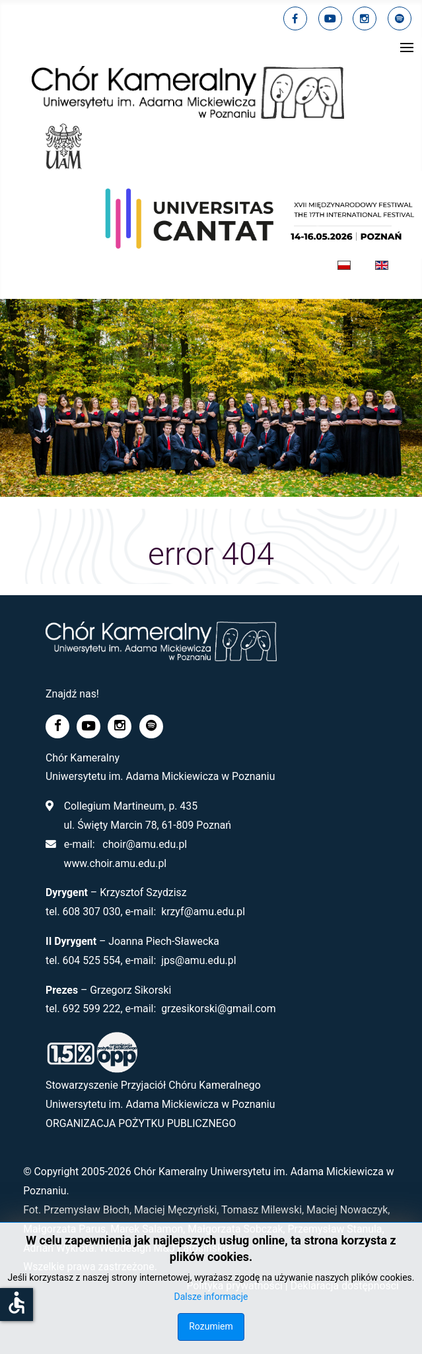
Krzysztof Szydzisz (143, 892)
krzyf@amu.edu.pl (203, 911)
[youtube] (330, 18)
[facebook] (295, 18)
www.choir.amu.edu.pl (114, 863)
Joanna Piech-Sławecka (163, 941)
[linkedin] (364, 18)
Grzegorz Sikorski (130, 990)
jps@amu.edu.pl (198, 960)
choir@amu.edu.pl (144, 844)
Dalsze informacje (211, 1296)
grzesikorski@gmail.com (218, 1008)
